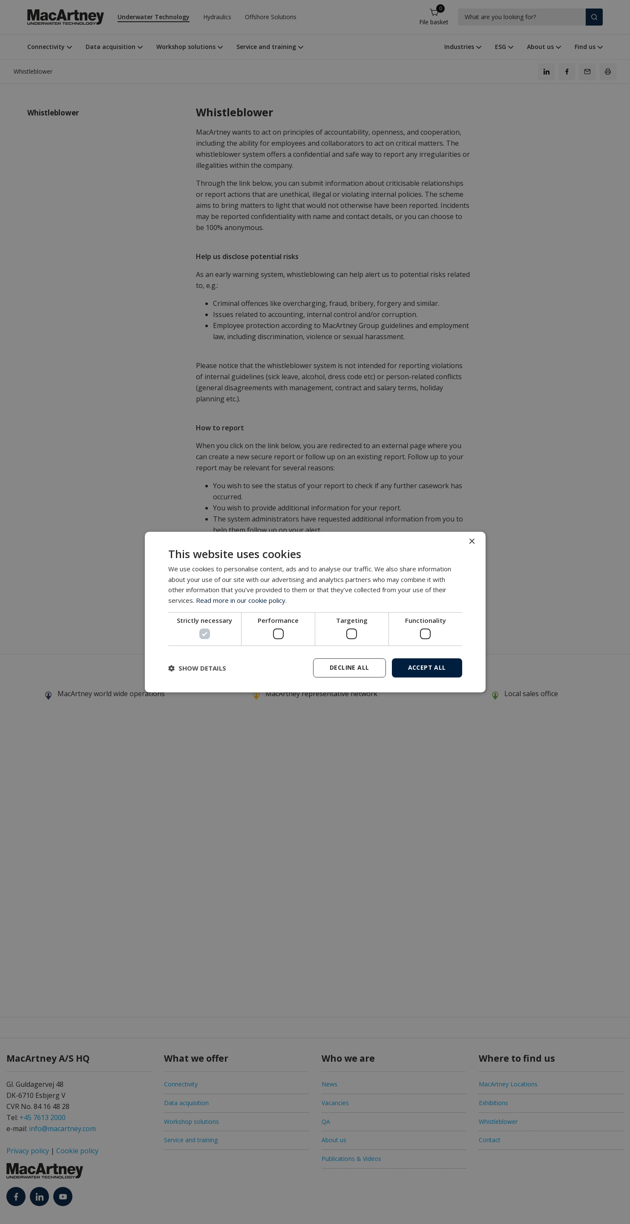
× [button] (472, 542)
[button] (197, 668)
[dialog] (315, 612)
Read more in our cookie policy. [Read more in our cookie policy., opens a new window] (241, 600)
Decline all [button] (349, 667)
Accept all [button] (427, 667)
